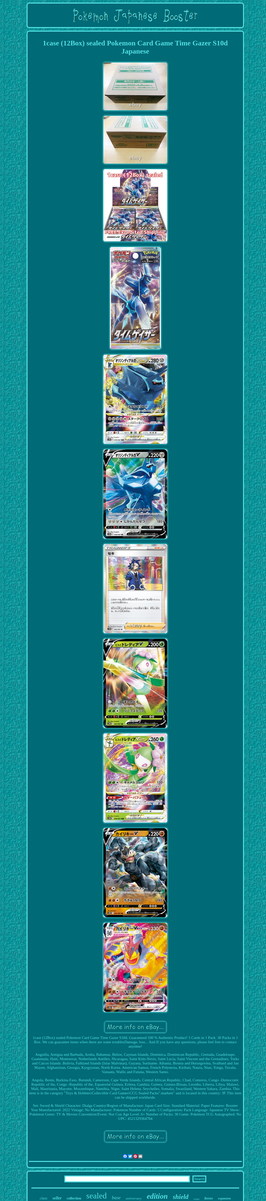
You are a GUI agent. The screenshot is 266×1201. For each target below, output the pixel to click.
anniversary (134, 1198)
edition (157, 1196)
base (116, 1197)
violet (196, 1199)
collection (74, 1198)
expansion (224, 1198)
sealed (96, 1195)
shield (180, 1196)
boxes (208, 1198)
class (43, 1198)
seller (57, 1198)
